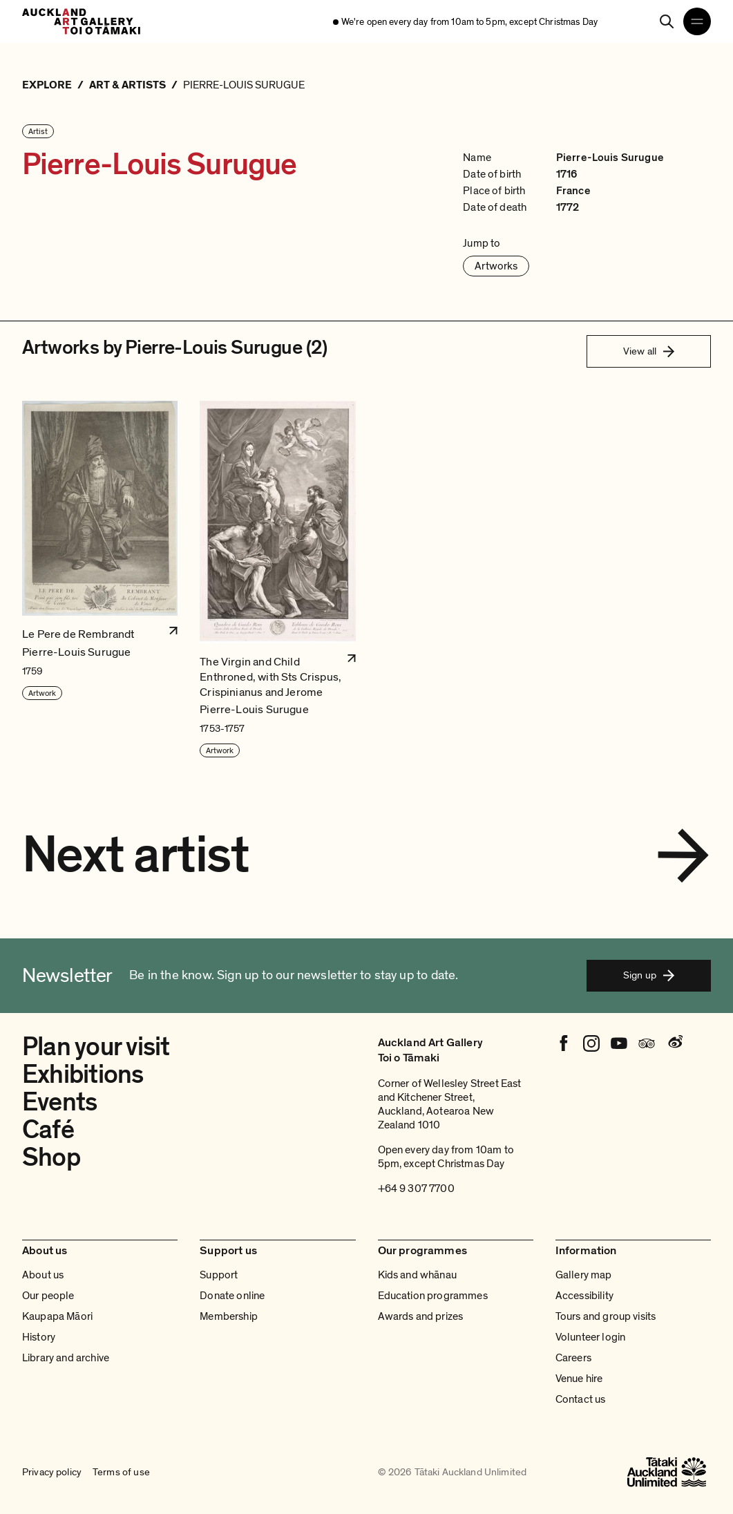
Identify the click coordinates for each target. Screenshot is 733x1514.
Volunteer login (590, 1337)
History (38, 1337)
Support (219, 1275)
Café (48, 1130)
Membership (229, 1316)
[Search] (666, 21)
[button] (100, 580)
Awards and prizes (421, 1316)
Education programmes (433, 1295)
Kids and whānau (417, 1275)
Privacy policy (52, 1472)
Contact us (580, 1399)
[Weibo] (674, 1043)
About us (43, 1275)
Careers (573, 1357)
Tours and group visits (605, 1316)
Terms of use (121, 1472)
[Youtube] (619, 1043)
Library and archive (65, 1357)
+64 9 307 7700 (416, 1188)
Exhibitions (83, 1074)
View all (648, 351)
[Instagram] (591, 1043)
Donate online (232, 1295)
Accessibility (584, 1295)
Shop (51, 1157)
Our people (48, 1295)
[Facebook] (563, 1043)
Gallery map (583, 1275)
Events (59, 1102)
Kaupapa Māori (57, 1316)
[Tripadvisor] (646, 1043)
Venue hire (579, 1378)
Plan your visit (96, 1047)
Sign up (648, 975)
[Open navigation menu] (697, 21)
